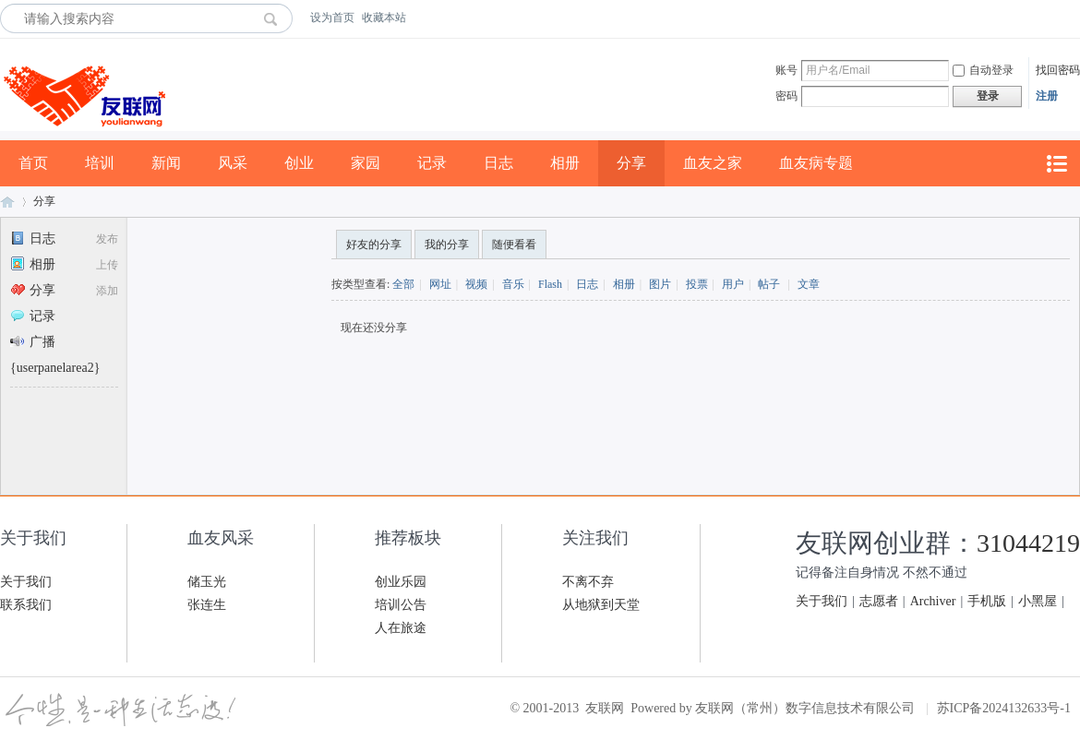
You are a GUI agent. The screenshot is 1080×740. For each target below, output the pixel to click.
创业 (299, 163)
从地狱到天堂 (601, 605)
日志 (498, 163)
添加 (107, 290)
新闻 (166, 163)
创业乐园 (400, 582)
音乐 (513, 284)
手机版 (986, 601)
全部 (403, 284)
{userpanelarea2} (55, 368)
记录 (432, 163)
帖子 (769, 284)
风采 (232, 163)
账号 (786, 70)
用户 (733, 284)
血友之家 (712, 163)
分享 (631, 163)
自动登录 (983, 70)
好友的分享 (374, 244)
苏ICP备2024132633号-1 (1004, 708)
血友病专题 (816, 163)
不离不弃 (588, 582)
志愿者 (878, 601)
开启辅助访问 (1075, 17)
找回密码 (1058, 70)
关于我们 (26, 582)
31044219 (1028, 543)
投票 (697, 284)
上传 (107, 264)
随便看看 (514, 244)
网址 (440, 284)
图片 (660, 284)
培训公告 (400, 605)
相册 (565, 163)
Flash (550, 284)
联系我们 (26, 605)
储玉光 (206, 582)
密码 (786, 96)
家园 (365, 163)
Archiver (933, 601)
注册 (1047, 96)
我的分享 (447, 244)
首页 (33, 163)
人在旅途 (400, 628)
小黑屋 (1037, 601)
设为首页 (332, 17)
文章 (809, 284)
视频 (476, 284)
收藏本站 (384, 17)
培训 (99, 163)
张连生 (206, 605)
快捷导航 (1056, 163)
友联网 (7, 201)
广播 (32, 342)
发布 (107, 239)
